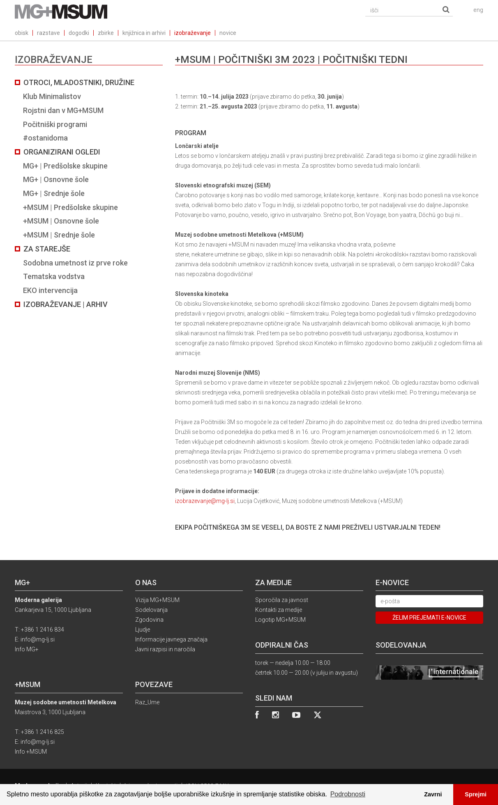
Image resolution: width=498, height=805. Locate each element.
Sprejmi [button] (475, 794)
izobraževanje (192, 33)
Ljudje (142, 629)
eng (478, 10)
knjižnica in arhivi (144, 33)
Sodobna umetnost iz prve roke (75, 262)
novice (227, 33)
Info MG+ (27, 649)
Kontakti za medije (278, 610)
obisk (21, 33)
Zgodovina (149, 619)
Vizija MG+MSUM (157, 600)
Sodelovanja (151, 610)
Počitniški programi (55, 124)
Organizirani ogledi (61, 152)
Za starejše (46, 248)
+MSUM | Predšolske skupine (70, 207)
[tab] (89, 193)
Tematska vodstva (54, 276)
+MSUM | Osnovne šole (61, 221)
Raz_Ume (147, 702)
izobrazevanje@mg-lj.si (205, 501)
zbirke (106, 33)
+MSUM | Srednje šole (59, 235)
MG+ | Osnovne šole (56, 179)
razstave (48, 33)
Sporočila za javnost (281, 600)
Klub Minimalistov (52, 96)
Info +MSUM (31, 751)
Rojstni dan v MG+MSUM (63, 110)
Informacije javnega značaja (171, 639)
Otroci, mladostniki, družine (78, 82)
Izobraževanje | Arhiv (65, 304)
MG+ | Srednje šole (54, 193)
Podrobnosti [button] (347, 794)
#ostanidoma (45, 138)
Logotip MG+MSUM (280, 619)
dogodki (79, 33)
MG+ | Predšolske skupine (65, 165)
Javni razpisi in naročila (165, 649)
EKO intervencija (50, 290)
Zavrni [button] (433, 794)
